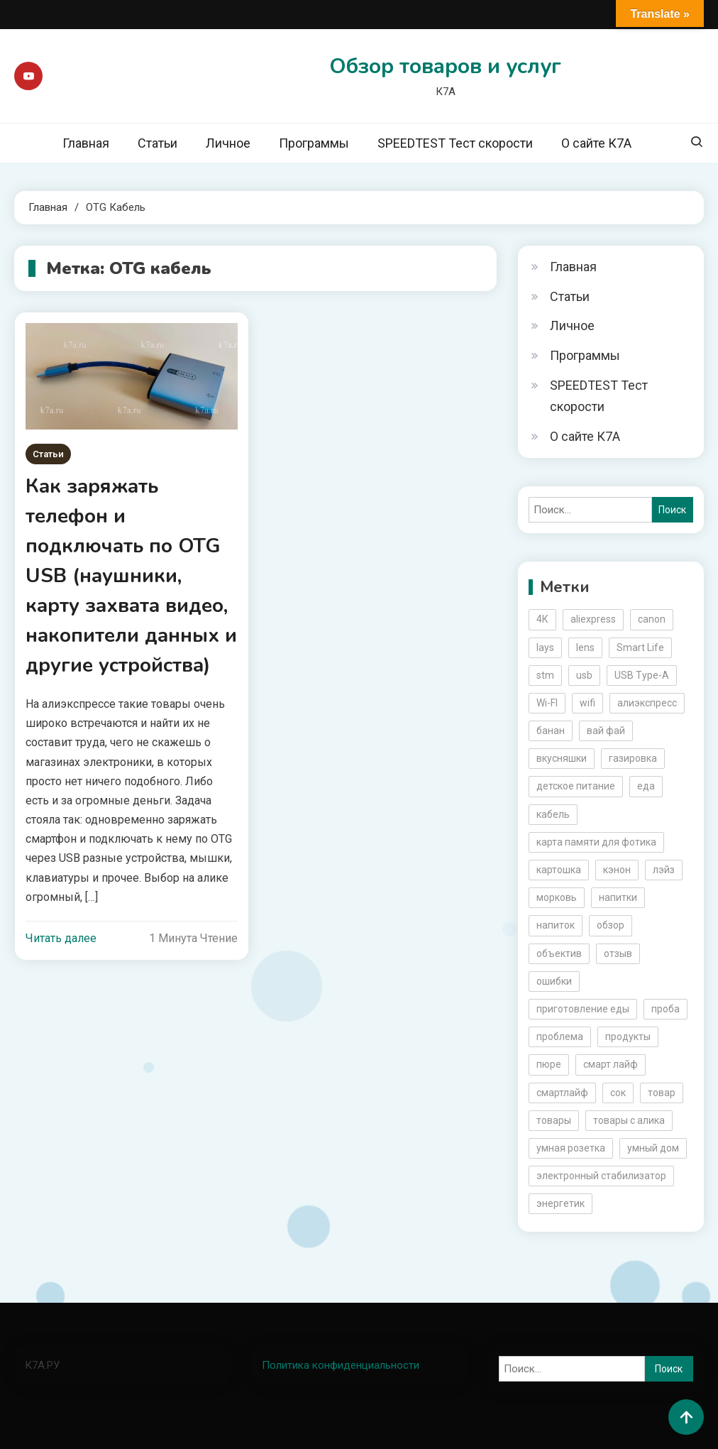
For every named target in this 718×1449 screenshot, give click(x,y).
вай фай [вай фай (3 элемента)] (606, 730)
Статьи (157, 143)
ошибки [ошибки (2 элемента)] (554, 981)
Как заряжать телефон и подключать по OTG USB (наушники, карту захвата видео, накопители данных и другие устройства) (131, 576)
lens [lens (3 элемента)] (585, 647)
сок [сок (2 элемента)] (618, 1092)
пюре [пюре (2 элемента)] (548, 1064)
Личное (228, 143)
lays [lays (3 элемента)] (545, 647)
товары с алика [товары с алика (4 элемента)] (629, 1120)
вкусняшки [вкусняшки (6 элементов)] (561, 758)
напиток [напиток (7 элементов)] (555, 925)
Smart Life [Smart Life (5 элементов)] (640, 647)
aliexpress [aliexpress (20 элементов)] (593, 619)
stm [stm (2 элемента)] (545, 675)
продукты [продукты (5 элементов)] (628, 1036)
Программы (314, 143)
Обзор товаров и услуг (445, 66)
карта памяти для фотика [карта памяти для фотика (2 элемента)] (596, 842)
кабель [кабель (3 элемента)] (553, 814)
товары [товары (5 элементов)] (553, 1120)
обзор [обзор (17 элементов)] (610, 925)
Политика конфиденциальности (340, 1365)
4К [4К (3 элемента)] (542, 619)
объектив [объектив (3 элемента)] (559, 953)
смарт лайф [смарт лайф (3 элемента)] (610, 1064)
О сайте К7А (596, 143)
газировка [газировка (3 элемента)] (633, 758)
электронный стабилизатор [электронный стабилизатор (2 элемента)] (601, 1175)
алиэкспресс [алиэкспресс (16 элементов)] (647, 703)
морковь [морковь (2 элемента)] (556, 897)
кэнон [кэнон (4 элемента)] (617, 869)
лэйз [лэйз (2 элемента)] (664, 869)
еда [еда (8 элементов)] (646, 786)
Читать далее (61, 938)
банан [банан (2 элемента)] (550, 730)
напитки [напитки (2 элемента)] (618, 897)
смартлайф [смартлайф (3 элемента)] (562, 1092)
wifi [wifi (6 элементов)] (587, 703)
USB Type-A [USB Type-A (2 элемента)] (641, 675)
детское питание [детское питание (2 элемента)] (575, 786)
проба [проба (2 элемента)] (665, 1009)
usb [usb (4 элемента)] (584, 675)
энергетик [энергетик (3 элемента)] (560, 1203)
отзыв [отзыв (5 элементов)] (618, 953)
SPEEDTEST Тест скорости (455, 143)
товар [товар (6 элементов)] (661, 1092)
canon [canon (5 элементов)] (651, 619)
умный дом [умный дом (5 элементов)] (653, 1148)
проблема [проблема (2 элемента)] (559, 1036)
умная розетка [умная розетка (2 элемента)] (570, 1148)
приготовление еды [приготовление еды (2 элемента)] (582, 1009)
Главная (85, 143)
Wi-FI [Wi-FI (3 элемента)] (547, 703)
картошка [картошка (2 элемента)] (558, 869)
